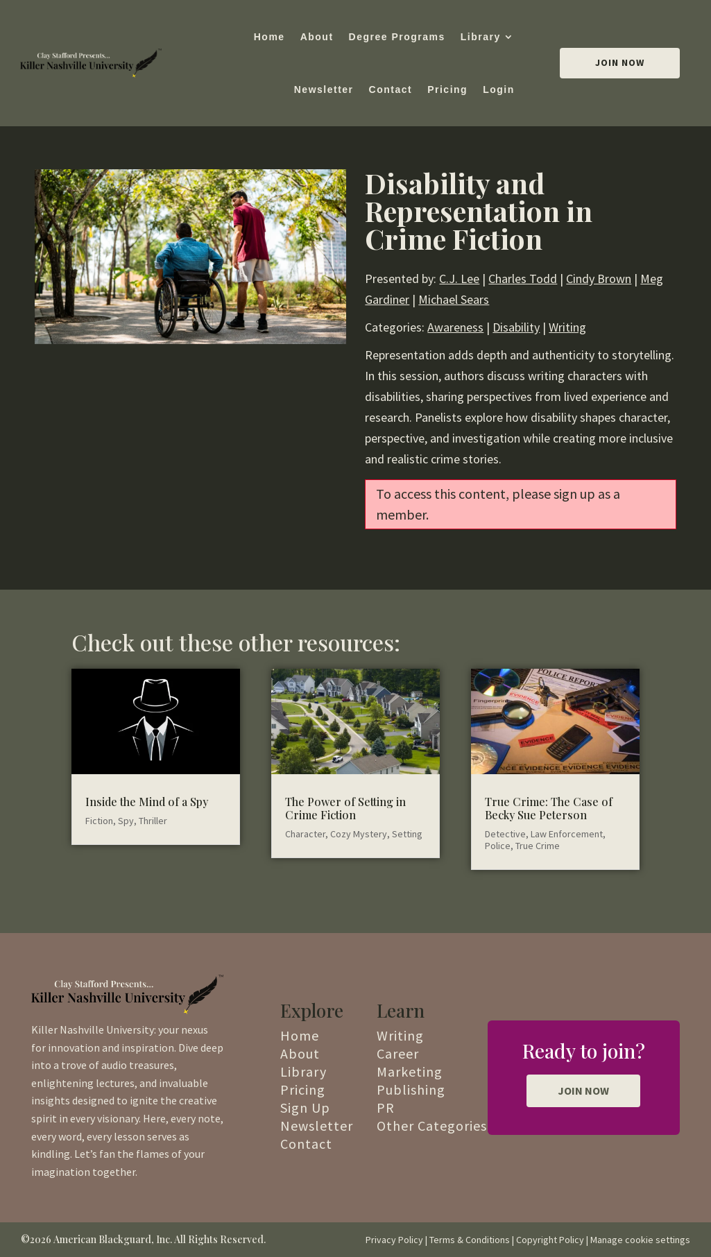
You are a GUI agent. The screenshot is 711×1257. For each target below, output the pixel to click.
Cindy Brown (598, 279)
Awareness (455, 327)
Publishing (411, 1089)
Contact (391, 89)
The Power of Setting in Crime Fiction (345, 808)
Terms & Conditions (469, 1239)
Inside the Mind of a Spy (146, 801)
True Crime (537, 845)
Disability (516, 327)
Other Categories (432, 1125)
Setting (407, 834)
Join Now (619, 62)
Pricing (447, 89)
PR (386, 1107)
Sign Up (305, 1107)
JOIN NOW (583, 1090)
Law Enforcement (567, 834)
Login (499, 89)
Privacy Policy (394, 1239)
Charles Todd (522, 279)
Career (398, 1053)
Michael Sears (453, 299)
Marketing (410, 1071)
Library (481, 36)
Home (269, 36)
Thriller (153, 820)
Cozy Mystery (358, 834)
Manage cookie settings (640, 1239)
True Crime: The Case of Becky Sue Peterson (549, 808)
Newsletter (324, 89)
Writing (567, 327)
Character (305, 834)
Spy (126, 820)
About (317, 36)
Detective (505, 834)
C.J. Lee (459, 279)
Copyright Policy (550, 1239)
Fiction (99, 820)
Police (498, 845)
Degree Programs (397, 36)
